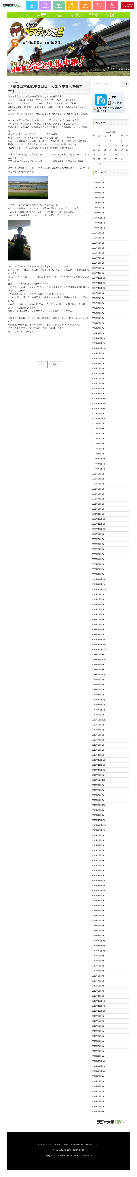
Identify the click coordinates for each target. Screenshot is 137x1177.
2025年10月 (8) (98, 228)
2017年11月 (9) (98, 705)
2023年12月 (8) (98, 338)
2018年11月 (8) (98, 644)
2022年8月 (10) (98, 418)
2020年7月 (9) (98, 544)
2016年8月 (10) (98, 780)
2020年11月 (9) (98, 524)
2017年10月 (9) (98, 710)
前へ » (56, 364)
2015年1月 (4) (98, 875)
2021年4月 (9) (98, 499)
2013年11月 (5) (98, 946)
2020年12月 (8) (98, 519)
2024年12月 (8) (98, 278)
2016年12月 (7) (98, 760)
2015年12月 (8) (98, 820)
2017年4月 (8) (98, 740)
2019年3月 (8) (98, 624)
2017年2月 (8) (98, 750)
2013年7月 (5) (98, 966)
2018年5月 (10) (98, 674)
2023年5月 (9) (98, 373)
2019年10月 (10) (99, 589)
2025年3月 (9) (98, 263)
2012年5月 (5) (98, 1036)
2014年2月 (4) (98, 931)
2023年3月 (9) (98, 383)
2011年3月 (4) (98, 1106)
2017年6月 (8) (98, 730)
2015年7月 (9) (98, 845)
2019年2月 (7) (98, 629)
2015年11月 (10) (99, 825)
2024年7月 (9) (98, 303)
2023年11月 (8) (98, 343)
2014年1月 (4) (98, 936)
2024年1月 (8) (98, 333)
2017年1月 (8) (98, 755)
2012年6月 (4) (98, 1031)
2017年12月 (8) (98, 700)
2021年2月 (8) (98, 509)
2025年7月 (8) (98, 243)
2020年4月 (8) (98, 559)
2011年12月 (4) (98, 1061)
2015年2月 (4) (98, 870)
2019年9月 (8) (98, 594)
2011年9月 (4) (98, 1076)
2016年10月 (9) (98, 770)
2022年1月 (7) (98, 454)
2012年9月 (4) (98, 1016)
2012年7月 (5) (98, 1026)
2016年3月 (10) (98, 805)
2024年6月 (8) (98, 308)
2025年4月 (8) (98, 258)
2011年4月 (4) (98, 1101)
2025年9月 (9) (98, 233)
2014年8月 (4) (98, 900)
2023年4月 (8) (98, 378)
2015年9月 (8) (98, 835)
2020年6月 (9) (98, 549)
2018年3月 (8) (98, 685)
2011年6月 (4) (98, 1091)
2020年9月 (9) (98, 534)
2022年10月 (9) (98, 408)
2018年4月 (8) (98, 680)
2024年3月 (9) (98, 323)
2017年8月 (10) (98, 720)
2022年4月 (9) (98, 439)
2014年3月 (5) (98, 926)
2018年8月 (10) (98, 659)
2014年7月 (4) (98, 905)
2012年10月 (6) (98, 1011)
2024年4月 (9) (98, 318)
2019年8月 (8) (98, 599)
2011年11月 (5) (98, 1066)
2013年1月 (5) (98, 996)
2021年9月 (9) (98, 474)
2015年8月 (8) (98, 840)
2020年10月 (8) (98, 529)
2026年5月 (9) (98, 193)
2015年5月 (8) (98, 855)
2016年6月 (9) (98, 790)
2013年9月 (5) (98, 956)
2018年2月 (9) (98, 690)
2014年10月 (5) (98, 890)
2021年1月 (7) (98, 514)
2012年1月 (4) (98, 1056)
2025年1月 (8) (98, 273)
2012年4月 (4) (98, 1041)
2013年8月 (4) (98, 961)
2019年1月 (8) (98, 634)
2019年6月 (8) (98, 609)
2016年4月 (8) (98, 800)
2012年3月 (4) (98, 1046)
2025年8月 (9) (98, 238)
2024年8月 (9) (98, 298)
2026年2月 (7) (98, 208)
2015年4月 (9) (98, 860)
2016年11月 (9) (98, 765)
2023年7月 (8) (98, 363)
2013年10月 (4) (98, 951)
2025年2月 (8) (98, 268)
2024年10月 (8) (98, 288)
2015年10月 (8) (98, 830)
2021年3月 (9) (98, 504)
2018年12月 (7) (98, 639)
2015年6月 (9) (98, 850)
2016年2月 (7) (98, 810)
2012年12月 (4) (98, 1001)
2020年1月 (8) (98, 574)
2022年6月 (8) (98, 429)
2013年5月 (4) (98, 976)
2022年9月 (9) (98, 413)
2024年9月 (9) (98, 293)
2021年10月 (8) (98, 469)
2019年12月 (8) (98, 579)
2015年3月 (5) (98, 865)
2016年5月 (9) (98, 795)
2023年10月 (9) (98, 348)
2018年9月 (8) (98, 654)
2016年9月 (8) (98, 775)
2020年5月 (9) (98, 554)
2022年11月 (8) (98, 403)
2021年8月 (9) (98, 479)
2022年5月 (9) (98, 433)
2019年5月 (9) (98, 614)
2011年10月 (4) (98, 1071)
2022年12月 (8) (98, 398)
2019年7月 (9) (98, 604)
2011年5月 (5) (98, 1096)
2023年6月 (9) (98, 368)
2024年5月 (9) (98, 313)
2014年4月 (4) (98, 920)
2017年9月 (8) (98, 715)
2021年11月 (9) (98, 464)
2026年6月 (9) (98, 187)
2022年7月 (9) (98, 424)
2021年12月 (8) (98, 459)
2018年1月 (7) (98, 695)
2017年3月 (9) (98, 745)
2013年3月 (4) (98, 986)
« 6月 (99, 164)
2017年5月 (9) (98, 735)
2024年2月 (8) (98, 328)
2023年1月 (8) (98, 393)
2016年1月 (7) (98, 815)
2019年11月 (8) (98, 584)
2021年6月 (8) (98, 489)
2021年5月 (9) (98, 494)
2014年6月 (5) (98, 911)
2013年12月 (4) (98, 941)
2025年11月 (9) (98, 223)
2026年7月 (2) (98, 183)
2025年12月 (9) (98, 218)
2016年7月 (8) (98, 785)
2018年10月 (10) (99, 649)
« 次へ (42, 364)
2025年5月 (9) (98, 253)
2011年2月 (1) (98, 1111)
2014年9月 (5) (98, 895)
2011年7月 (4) (98, 1086)
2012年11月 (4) (98, 1006)
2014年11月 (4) (98, 885)
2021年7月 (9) (98, 484)
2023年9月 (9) (98, 353)
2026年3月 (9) (98, 203)
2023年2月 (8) (98, 388)
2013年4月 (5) (98, 981)
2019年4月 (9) (98, 619)
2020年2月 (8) (98, 569)
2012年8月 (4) (98, 1021)
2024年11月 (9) (98, 283)
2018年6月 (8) (98, 670)
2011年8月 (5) (98, 1081)
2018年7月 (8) (98, 664)
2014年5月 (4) (98, 916)
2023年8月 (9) (98, 358)
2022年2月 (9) (98, 449)
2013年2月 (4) (98, 991)
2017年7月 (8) (98, 725)
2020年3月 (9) (98, 564)
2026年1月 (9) (98, 213)
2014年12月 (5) (98, 880)
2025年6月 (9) (98, 248)
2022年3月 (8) (98, 444)
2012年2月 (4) (98, 1051)
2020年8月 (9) (98, 539)
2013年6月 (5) (98, 971)
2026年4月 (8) (98, 198)
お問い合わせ (127, 5)
